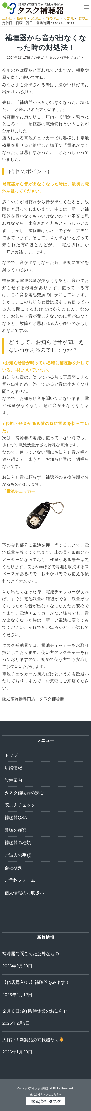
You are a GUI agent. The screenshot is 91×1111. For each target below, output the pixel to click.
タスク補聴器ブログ (64, 57)
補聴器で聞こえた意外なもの (30, 953)
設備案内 (13, 780)
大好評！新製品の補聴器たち (33, 1039)
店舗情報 (13, 767)
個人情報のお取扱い (24, 892)
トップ (11, 755)
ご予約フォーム (20, 880)
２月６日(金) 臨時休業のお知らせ (34, 1011)
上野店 (7, 18)
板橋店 (22, 18)
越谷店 (83, 18)
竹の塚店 (52, 18)
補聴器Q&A (16, 817)
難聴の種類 (15, 830)
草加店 (69, 18)
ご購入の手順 (18, 855)
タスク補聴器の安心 (24, 792)
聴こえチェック (20, 805)
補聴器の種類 (18, 842)
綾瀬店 (36, 18)
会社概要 (13, 867)
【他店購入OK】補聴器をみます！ (36, 982)
